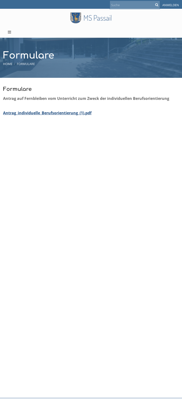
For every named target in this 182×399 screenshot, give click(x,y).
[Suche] (135, 5)
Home (7, 64)
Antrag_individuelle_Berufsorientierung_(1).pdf (47, 113)
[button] (91, 32)
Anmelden (170, 5)
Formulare (26, 64)
